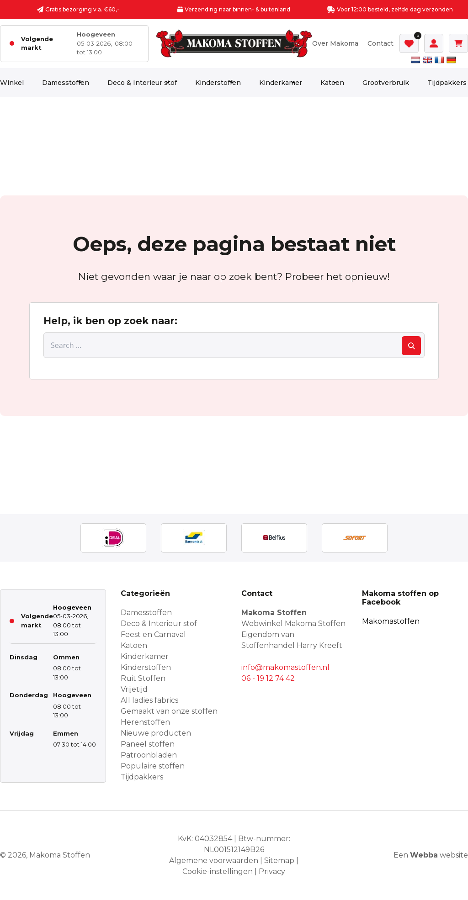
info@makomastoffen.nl (285, 667)
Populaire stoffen (153, 766)
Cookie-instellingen (217, 871)
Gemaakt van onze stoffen (169, 711)
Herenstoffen (145, 722)
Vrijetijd (134, 689)
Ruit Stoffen (143, 678)
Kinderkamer (280, 83)
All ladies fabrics (149, 700)
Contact (380, 43)
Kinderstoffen (218, 83)
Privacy (272, 871)
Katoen (332, 83)
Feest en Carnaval (153, 634)
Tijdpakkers (447, 83)
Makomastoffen (391, 621)
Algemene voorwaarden (213, 860)
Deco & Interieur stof (142, 83)
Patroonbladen (149, 755)
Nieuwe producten (156, 733)
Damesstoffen (65, 83)
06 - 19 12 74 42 (268, 678)
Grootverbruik (385, 83)
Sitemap (279, 860)
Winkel (12, 83)
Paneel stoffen (148, 744)
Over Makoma (335, 43)
